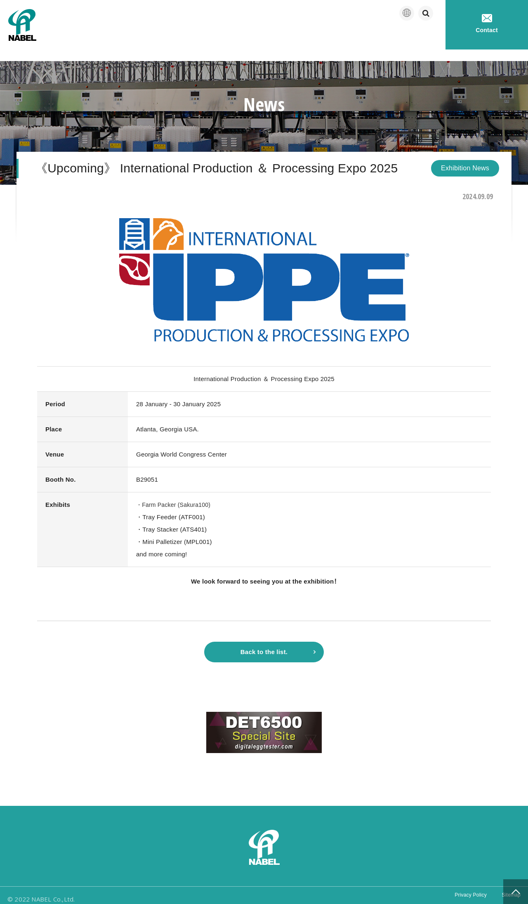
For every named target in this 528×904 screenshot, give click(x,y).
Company (299, 36)
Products (348, 36)
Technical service (408, 36)
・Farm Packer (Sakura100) (176, 493)
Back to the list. (264, 642)
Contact (487, 23)
